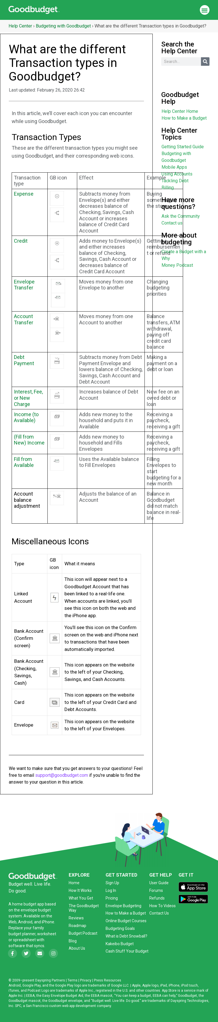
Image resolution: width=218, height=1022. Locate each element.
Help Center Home (180, 111)
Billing (168, 187)
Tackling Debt (175, 180)
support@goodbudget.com (61, 775)
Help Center (20, 26)
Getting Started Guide (183, 146)
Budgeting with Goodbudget (63, 26)
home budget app (28, 904)
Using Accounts (177, 174)
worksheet (46, 934)
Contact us (172, 223)
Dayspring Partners (50, 980)
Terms (72, 980)
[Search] (205, 61)
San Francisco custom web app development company (68, 1006)
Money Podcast (177, 265)
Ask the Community (181, 216)
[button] (205, 10)
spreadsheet (24, 940)
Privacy (85, 980)
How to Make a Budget (184, 118)
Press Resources (107, 980)
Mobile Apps (174, 167)
